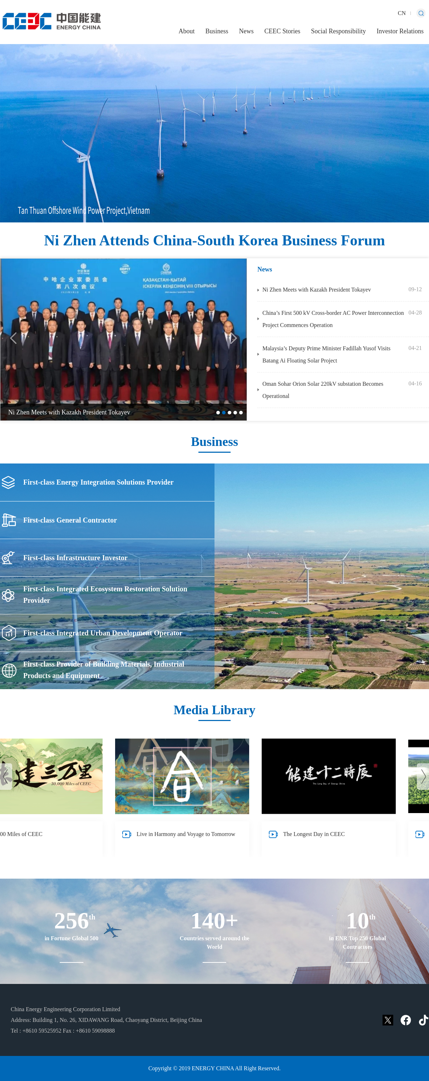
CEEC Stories (282, 31)
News (246, 31)
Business (216, 31)
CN (402, 13)
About (186, 31)
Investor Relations (400, 31)
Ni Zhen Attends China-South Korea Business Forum (214, 240)
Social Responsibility (338, 31)
